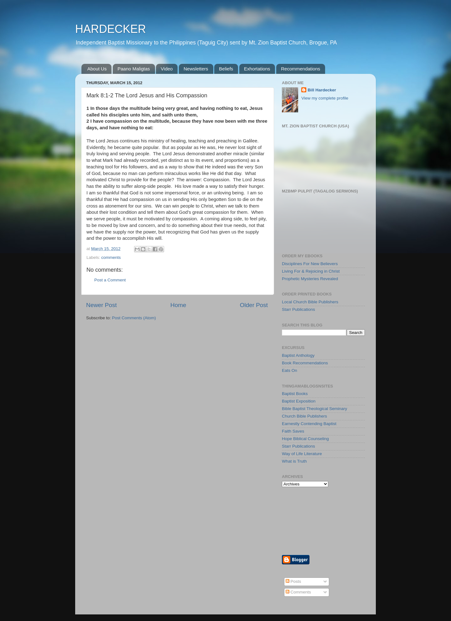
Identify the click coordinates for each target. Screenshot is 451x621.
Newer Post (101, 305)
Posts (293, 581)
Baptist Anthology (298, 355)
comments (111, 257)
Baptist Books (295, 393)
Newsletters (196, 68)
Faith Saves (293, 431)
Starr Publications (298, 309)
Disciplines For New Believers (310, 263)
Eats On (289, 370)
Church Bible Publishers (304, 416)
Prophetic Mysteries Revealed (310, 278)
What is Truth (294, 461)
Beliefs (226, 68)
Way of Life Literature (302, 453)
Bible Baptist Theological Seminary (314, 408)
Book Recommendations (305, 363)
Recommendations (300, 68)
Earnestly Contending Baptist (309, 423)
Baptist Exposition (298, 401)
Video (167, 68)
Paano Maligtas (133, 68)
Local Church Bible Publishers (310, 302)
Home (178, 305)
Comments (298, 592)
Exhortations (257, 68)
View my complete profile (324, 98)
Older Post (254, 305)
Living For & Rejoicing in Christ (311, 271)
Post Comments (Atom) (134, 318)
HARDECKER (110, 29)
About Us (97, 68)
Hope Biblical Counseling (305, 438)
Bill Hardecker (322, 90)
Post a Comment (110, 280)
